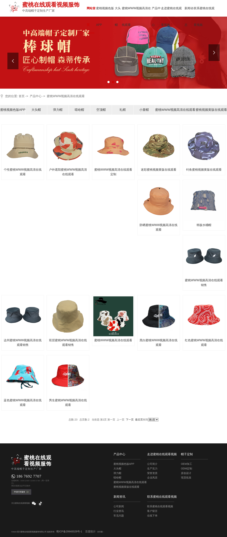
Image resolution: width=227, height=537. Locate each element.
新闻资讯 (119, 496)
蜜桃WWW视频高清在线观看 (136, 16)
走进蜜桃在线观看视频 (171, 16)
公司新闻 (119, 506)
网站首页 (91, 16)
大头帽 (118, 16)
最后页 (139, 419)
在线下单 (152, 515)
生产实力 (152, 468)
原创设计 (186, 473)
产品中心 (156, 16)
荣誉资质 (152, 473)
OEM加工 (186, 463)
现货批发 (186, 477)
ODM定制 (186, 468)
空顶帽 (101, 110)
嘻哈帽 (79, 110)
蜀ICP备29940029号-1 (69, 531)
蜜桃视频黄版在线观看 (211, 110)
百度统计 (90, 531)
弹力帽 (57, 110)
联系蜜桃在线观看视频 (204, 16)
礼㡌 (122, 110)
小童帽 (144, 110)
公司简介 (152, 463)
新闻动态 (188, 16)
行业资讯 (119, 510)
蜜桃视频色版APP (105, 16)
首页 (22, 96)
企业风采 (152, 477)
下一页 (130, 419)
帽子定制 (187, 454)
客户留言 (152, 510)
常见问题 (119, 515)
